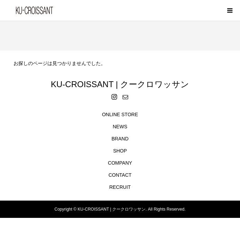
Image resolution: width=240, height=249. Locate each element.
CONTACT (120, 175)
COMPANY (120, 163)
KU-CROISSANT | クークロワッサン (120, 84)
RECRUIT (120, 187)
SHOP (120, 151)
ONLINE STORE (120, 114)
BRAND (120, 138)
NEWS (120, 126)
